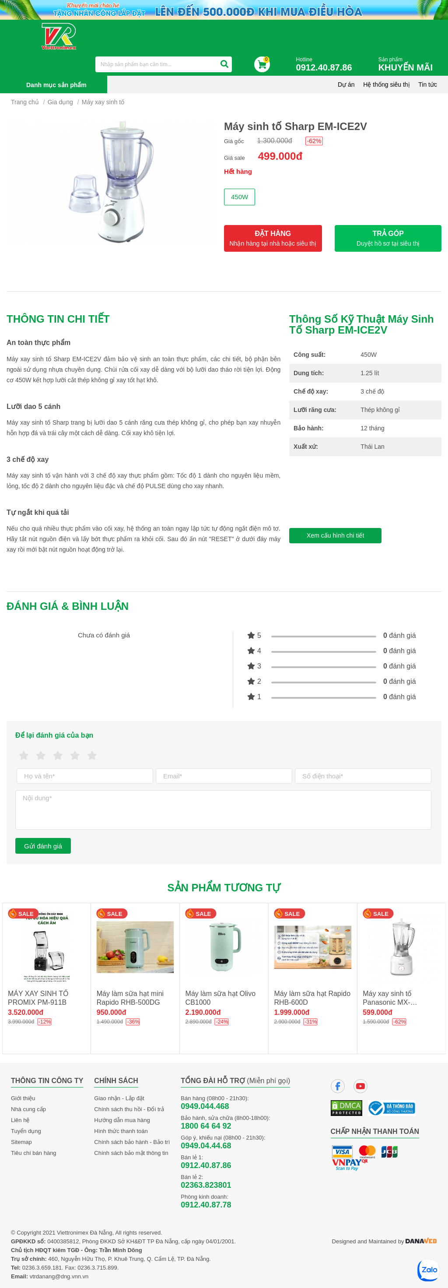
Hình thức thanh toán (120, 1131)
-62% (314, 140)
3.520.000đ (25, 1012)
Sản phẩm (407, 64)
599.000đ (377, 1012)
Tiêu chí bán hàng (33, 1153)
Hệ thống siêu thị (386, 84)
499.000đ (280, 156)
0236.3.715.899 (97, 1267)
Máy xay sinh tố (103, 102)
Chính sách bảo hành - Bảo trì (132, 1142)
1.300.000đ (274, 140)
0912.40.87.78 (206, 1204)
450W (239, 197)
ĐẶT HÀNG (273, 238)
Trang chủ (25, 102)
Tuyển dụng (26, 1131)
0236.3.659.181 (42, 1267)
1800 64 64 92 (206, 1126)
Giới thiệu (23, 1098)
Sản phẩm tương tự (224, 888)
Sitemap (21, 1142)
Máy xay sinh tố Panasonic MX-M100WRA (387, 1002)
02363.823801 (206, 1185)
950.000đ (111, 1012)
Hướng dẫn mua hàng (122, 1120)
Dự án (346, 84)
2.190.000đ (203, 1012)
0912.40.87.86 (206, 1165)
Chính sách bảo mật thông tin (131, 1153)
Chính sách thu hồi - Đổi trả (129, 1109)
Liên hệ (20, 1120)
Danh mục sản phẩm (56, 84)
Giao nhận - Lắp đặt (119, 1098)
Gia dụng (60, 102)
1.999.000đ (291, 1012)
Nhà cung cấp (28, 1109)
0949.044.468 (205, 1106)
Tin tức (427, 84)
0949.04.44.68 (206, 1145)
